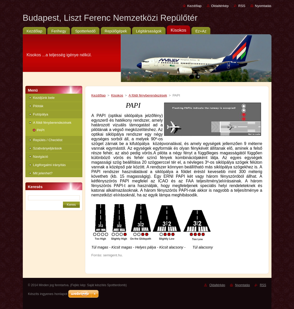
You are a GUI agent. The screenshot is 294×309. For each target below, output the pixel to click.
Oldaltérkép (220, 6)
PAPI (41, 130)
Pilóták (38, 106)
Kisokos (117, 95)
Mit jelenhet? (43, 173)
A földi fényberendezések (52, 123)
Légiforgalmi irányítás (49, 165)
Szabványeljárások (47, 148)
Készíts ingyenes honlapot (47, 294)
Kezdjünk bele (44, 98)
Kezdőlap (194, 6)
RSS (241, 6)
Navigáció (40, 157)
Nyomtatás (263, 6)
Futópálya (40, 114)
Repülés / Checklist (48, 140)
